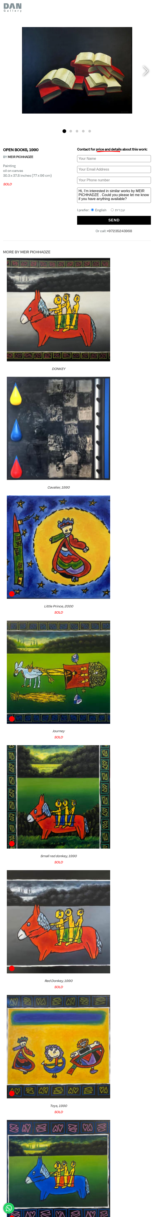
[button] (64, 131)
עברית (118, 210)
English (98, 210)
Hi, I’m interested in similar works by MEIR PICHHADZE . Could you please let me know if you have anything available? (114, 195)
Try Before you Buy (26, 1156)
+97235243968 (119, 230)
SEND (114, 220)
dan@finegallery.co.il (20, 1206)
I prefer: (101, 210)
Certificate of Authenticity (105, 1143)
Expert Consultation (100, 1156)
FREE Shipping (22, 1143)
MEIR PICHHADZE (20, 156)
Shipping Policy (141, 1199)
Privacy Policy (142, 1195)
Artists (15, 1181)
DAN (6, 1181)
